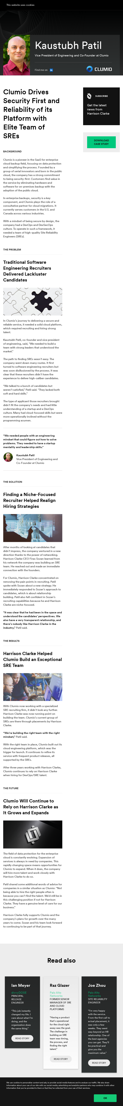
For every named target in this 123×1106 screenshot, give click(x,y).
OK (105, 1098)
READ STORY (22, 1038)
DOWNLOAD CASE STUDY (101, 142)
